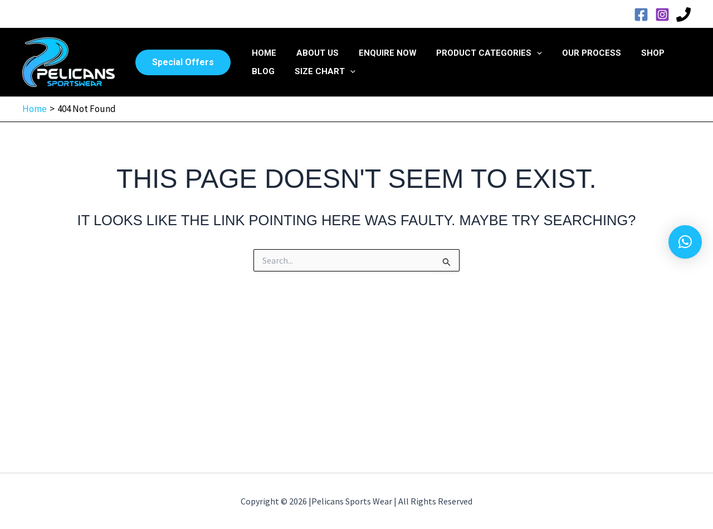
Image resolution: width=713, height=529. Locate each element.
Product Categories (478, 53)
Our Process (577, 53)
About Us (312, 53)
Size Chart (320, 71)
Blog (261, 71)
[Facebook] (641, 14)
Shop (635, 53)
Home (262, 53)
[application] (525, 53)
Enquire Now (379, 53)
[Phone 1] (683, 14)
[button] (183, 62)
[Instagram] (662, 14)
